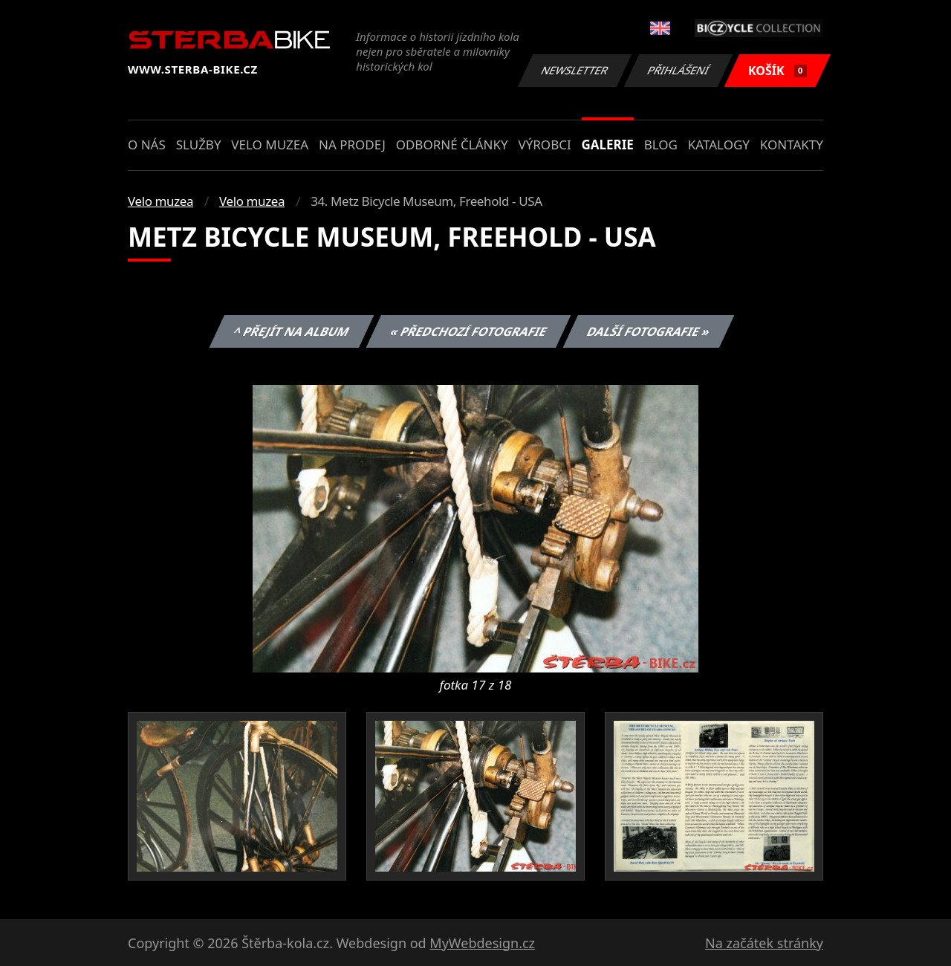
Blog (661, 144)
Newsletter (574, 70)
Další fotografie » (649, 331)
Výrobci (544, 144)
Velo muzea (269, 144)
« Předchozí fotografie (468, 331)
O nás (147, 144)
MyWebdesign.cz (482, 943)
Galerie (608, 144)
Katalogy (719, 144)
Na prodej (352, 144)
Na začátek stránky (764, 943)
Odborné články (452, 144)
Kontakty (791, 144)
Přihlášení (678, 70)
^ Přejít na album (291, 331)
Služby (198, 144)
